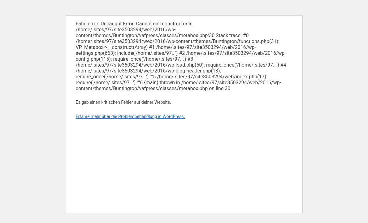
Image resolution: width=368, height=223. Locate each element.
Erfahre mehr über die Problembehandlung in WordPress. (130, 116)
